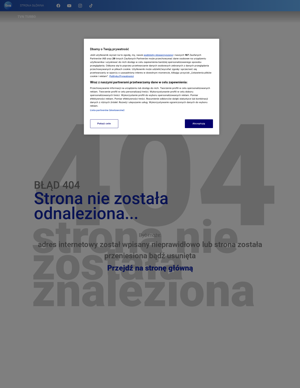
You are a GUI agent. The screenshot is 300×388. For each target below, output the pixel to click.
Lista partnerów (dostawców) (107, 110)
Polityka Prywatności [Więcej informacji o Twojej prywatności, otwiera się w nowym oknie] (121, 76)
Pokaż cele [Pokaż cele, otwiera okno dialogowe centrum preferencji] (104, 123)
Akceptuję (199, 123)
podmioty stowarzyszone (158, 55)
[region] (151, 86)
